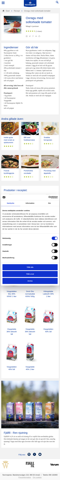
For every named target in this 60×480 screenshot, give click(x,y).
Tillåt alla (30, 267)
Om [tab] (49, 203)
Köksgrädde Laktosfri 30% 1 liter (48, 293)
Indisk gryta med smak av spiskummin (9, 139)
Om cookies (37, 477)
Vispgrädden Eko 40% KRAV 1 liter (12, 293)
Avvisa (30, 281)
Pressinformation (24, 477)
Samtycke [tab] (10, 203)
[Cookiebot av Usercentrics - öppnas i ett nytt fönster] (48, 197)
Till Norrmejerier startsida (30, 3)
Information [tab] (30, 203)
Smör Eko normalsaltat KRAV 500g (30, 293)
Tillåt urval (30, 274)
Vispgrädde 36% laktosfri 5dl (30, 331)
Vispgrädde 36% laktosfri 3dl (12, 331)
